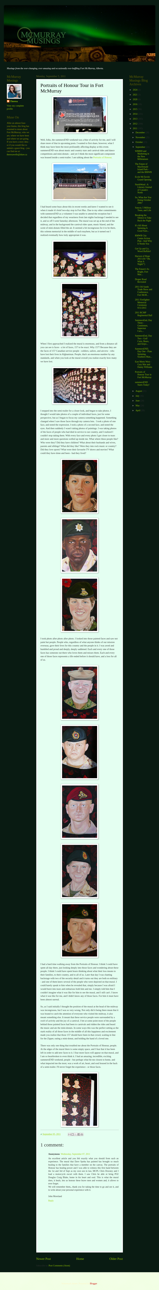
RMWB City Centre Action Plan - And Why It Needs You (143, 239)
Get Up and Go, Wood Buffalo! (143, 250)
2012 (135, 123)
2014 (135, 114)
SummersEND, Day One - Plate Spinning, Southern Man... (143, 353)
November (140, 137)
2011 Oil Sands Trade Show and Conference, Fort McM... (143, 291)
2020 (135, 99)
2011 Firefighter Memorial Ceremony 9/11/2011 (142, 303)
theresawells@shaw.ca (17, 154)
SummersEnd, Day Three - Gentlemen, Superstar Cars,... (143, 325)
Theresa (14, 101)
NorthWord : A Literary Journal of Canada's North (143, 188)
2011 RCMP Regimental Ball (143, 314)
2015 (135, 109)
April (138, 410)
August (138, 391)
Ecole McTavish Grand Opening (143, 178)
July (137, 396)
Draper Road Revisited (141, 280)
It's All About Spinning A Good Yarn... (142, 228)
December (140, 132)
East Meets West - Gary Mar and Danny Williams (143, 364)
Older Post (116, 1258)
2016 (135, 104)
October (139, 142)
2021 (135, 94)
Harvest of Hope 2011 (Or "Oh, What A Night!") (142, 260)
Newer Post (43, 1258)
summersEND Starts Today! (142, 383)
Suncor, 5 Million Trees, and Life (143, 209)
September (140, 147)
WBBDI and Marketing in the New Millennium (142, 155)
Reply (51, 1200)
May (137, 405)
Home (80, 1258)
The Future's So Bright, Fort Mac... (142, 272)
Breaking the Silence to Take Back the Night (143, 218)
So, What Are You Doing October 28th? (143, 200)
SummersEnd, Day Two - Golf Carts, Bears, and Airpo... (143, 340)
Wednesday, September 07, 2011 (75, 1154)
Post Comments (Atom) (59, 1265)
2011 (135, 128)
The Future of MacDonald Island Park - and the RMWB (143, 168)
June (137, 400)
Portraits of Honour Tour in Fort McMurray (143, 375)
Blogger (93, 1283)
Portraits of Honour (102, 157)
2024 (135, 90)
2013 (135, 119)
